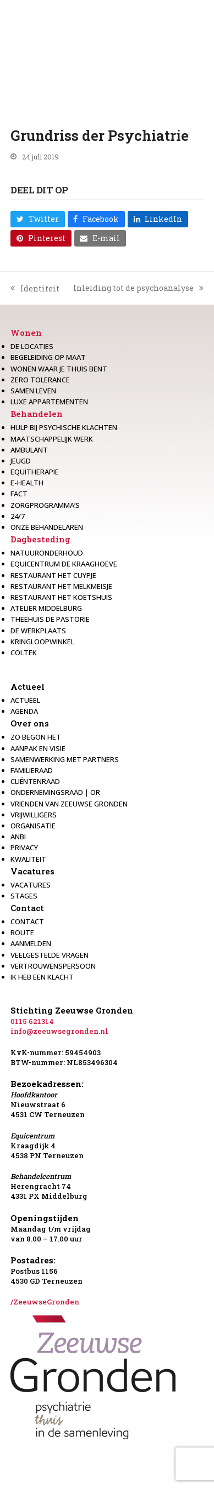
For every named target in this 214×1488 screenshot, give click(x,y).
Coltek (23, 652)
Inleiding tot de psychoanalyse (138, 288)
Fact (19, 494)
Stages (23, 896)
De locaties (31, 346)
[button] (37, 219)
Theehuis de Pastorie (50, 619)
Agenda (24, 711)
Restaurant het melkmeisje (61, 586)
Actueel (27, 686)
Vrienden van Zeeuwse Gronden (69, 804)
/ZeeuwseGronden (44, 1302)
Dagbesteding (40, 539)
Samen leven (33, 391)
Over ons (29, 723)
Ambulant (29, 450)
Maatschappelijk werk (51, 439)
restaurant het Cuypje (53, 575)
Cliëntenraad (35, 781)
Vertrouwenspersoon (53, 966)
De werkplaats (38, 631)
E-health (26, 483)
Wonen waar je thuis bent (58, 369)
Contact (27, 907)
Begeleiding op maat (48, 357)
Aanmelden (30, 943)
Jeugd (20, 461)
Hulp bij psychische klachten (63, 427)
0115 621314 (32, 1021)
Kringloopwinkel (42, 641)
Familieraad (31, 770)
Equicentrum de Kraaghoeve (63, 564)
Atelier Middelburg (46, 608)
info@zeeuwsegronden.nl (59, 1031)
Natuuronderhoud (46, 553)
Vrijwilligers (33, 815)
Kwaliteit (28, 859)
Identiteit (34, 288)
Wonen (26, 332)
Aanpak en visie (37, 748)
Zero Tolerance (40, 380)
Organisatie (33, 826)
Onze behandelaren (46, 527)
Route (22, 932)
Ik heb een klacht (42, 977)
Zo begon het (35, 737)
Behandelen (36, 413)
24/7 (17, 516)
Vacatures (32, 871)
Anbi (18, 837)
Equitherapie (34, 472)
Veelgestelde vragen (49, 955)
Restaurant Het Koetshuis (61, 597)
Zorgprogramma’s (45, 505)
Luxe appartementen (49, 402)
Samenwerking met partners (64, 759)
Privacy (24, 847)
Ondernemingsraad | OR (55, 792)
